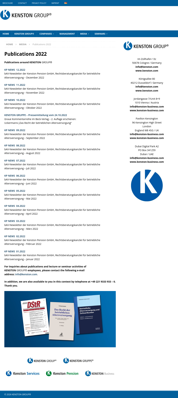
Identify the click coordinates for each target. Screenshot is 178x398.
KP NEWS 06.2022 (14, 175)
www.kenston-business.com (147, 110)
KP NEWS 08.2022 (14, 145)
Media (83, 33)
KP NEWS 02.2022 (14, 236)
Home (6, 33)
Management (67, 33)
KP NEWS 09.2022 (14, 130)
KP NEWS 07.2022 (14, 160)
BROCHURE (8, 3)
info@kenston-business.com (147, 106)
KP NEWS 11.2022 (14, 84)
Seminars (100, 33)
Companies (45, 33)
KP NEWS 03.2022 (14, 221)
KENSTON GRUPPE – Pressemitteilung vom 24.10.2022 (35, 115)
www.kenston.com (146, 70)
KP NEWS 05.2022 (14, 190)
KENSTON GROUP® (24, 33)
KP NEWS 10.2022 (14, 100)
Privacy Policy (39, 3)
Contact (22, 3)
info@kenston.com (26, 274)
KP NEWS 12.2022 (14, 69)
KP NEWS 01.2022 (14, 251)
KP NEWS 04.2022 (14, 206)
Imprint (55, 3)
